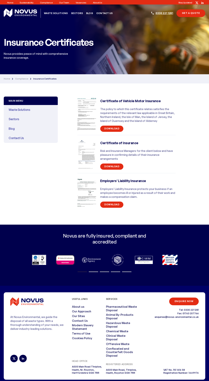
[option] (39, 260)
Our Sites (78, 316)
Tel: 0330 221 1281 (189, 309)
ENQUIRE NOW (184, 301)
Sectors (77, 13)
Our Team (64, 2)
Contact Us (104, 13)
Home (10, 2)
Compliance (46, 2)
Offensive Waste (117, 344)
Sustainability (26, 2)
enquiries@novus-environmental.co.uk (177, 316)
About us (97, 2)
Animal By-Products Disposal (119, 316)
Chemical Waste (117, 331)
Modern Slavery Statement (82, 327)
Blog (89, 13)
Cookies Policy (82, 338)
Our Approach (81, 311)
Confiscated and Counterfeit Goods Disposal (119, 352)
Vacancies (81, 2)
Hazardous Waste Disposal (118, 324)
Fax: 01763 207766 (188, 313)
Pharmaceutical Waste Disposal (121, 308)
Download (111, 128)
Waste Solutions (56, 13)
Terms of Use (81, 333)
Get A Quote (191, 13)
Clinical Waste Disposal (115, 337)
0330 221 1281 (164, 13)
